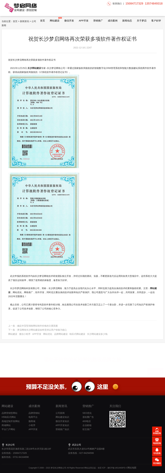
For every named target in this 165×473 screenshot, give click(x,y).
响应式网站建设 (77, 335)
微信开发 (69, 20)
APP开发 (83, 20)
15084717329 (134, 3)
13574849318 (154, 3)
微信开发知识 (62, 421)
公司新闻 (60, 413)
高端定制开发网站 (11, 421)
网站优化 (47, 335)
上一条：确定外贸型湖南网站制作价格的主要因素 (33, 327)
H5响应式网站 (9, 417)
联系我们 (117, 3)
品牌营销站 (34, 413)
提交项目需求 (155, 370)
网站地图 (131, 467)
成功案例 (112, 20)
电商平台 (33, 417)
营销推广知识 (62, 429)
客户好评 (156, 20)
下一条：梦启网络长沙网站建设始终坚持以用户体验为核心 (37, 331)
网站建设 (54, 19)
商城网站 (6, 425)
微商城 (32, 421)
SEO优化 (87, 413)
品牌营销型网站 (9, 413)
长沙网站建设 (34, 68)
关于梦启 (141, 20)
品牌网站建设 (61, 335)
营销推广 (98, 20)
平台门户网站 (8, 429)
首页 (42, 20)
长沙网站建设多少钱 (97, 335)
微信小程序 (24, 335)
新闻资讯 (24, 21)
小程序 (32, 425)
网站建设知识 (62, 417)
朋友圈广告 (88, 417)
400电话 (86, 421)
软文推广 (87, 429)
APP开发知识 (62, 425)
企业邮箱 (87, 425)
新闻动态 (127, 20)
